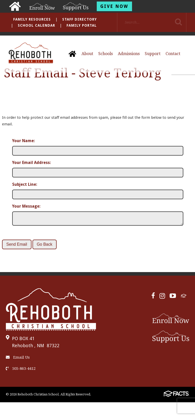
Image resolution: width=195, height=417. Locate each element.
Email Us (18, 359)
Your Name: (23, 140)
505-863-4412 (21, 370)
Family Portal (82, 25)
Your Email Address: (31, 162)
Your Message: (26, 206)
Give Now (114, 6)
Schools (105, 53)
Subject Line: (24, 184)
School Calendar (36, 25)
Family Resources (32, 19)
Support (152, 53)
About (87, 53)
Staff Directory (79, 19)
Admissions (129, 53)
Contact (173, 53)
